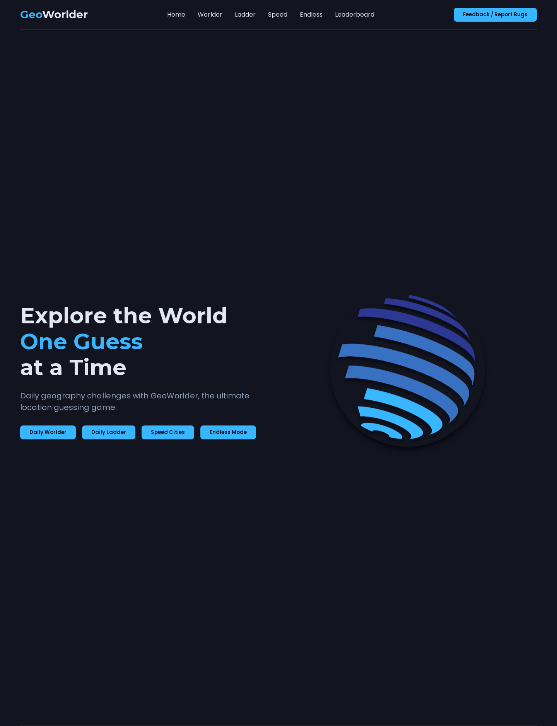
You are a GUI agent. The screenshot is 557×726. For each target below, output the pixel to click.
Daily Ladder (108, 432)
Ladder (245, 14)
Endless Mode (228, 432)
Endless (311, 14)
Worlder (210, 14)
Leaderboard (354, 14)
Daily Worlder (48, 432)
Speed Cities (168, 432)
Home (176, 14)
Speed (277, 14)
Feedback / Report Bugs (495, 14)
